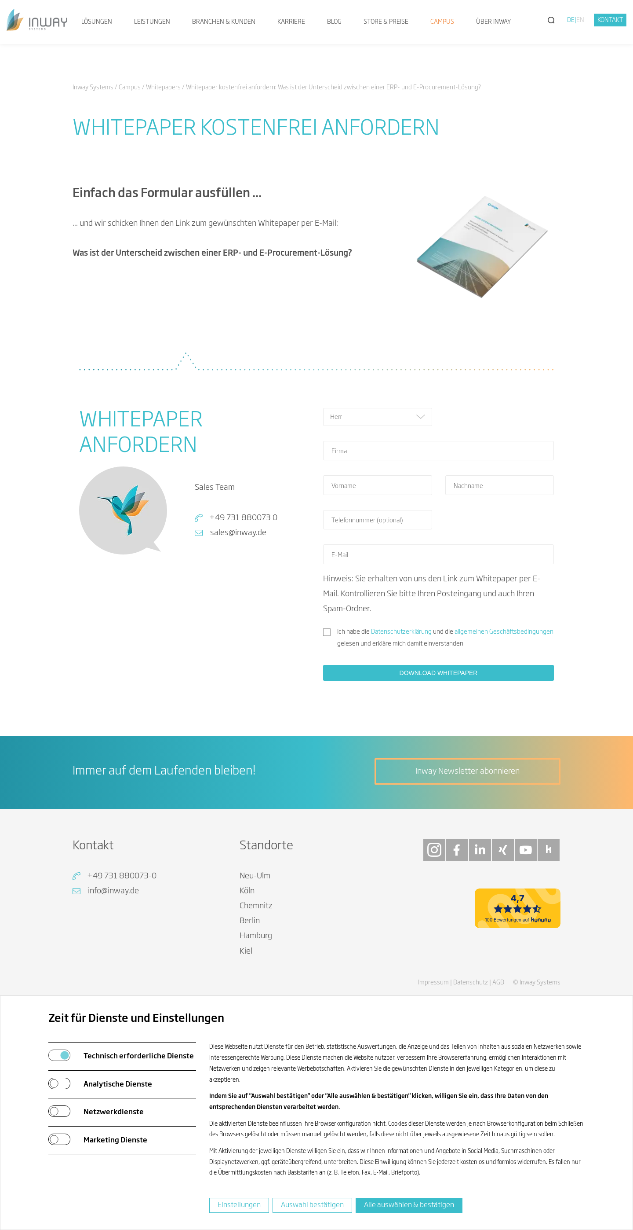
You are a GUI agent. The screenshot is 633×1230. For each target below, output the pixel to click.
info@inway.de (113, 891)
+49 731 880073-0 (121, 876)
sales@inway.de (238, 533)
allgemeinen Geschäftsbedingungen (504, 632)
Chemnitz (256, 906)
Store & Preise (386, 22)
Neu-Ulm (255, 876)
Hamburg (256, 936)
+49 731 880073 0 (243, 518)
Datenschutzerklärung (401, 632)
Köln (247, 891)
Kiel (246, 951)
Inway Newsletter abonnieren (467, 771)
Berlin (250, 921)
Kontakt (610, 20)
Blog (334, 22)
